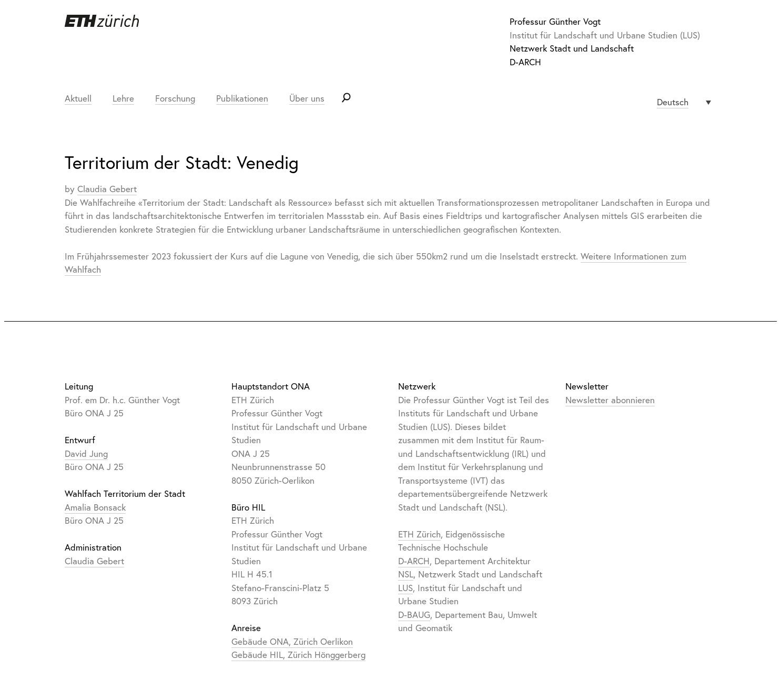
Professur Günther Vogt (555, 21)
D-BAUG (414, 614)
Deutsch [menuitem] (672, 102)
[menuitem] (684, 102)
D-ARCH (525, 62)
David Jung (86, 453)
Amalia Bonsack (95, 507)
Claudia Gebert (107, 189)
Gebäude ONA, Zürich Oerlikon (292, 641)
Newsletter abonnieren (610, 400)
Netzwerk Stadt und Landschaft (572, 48)
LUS (405, 588)
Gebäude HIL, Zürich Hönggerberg (298, 654)
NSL (405, 574)
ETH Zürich (419, 534)
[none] (684, 102)
